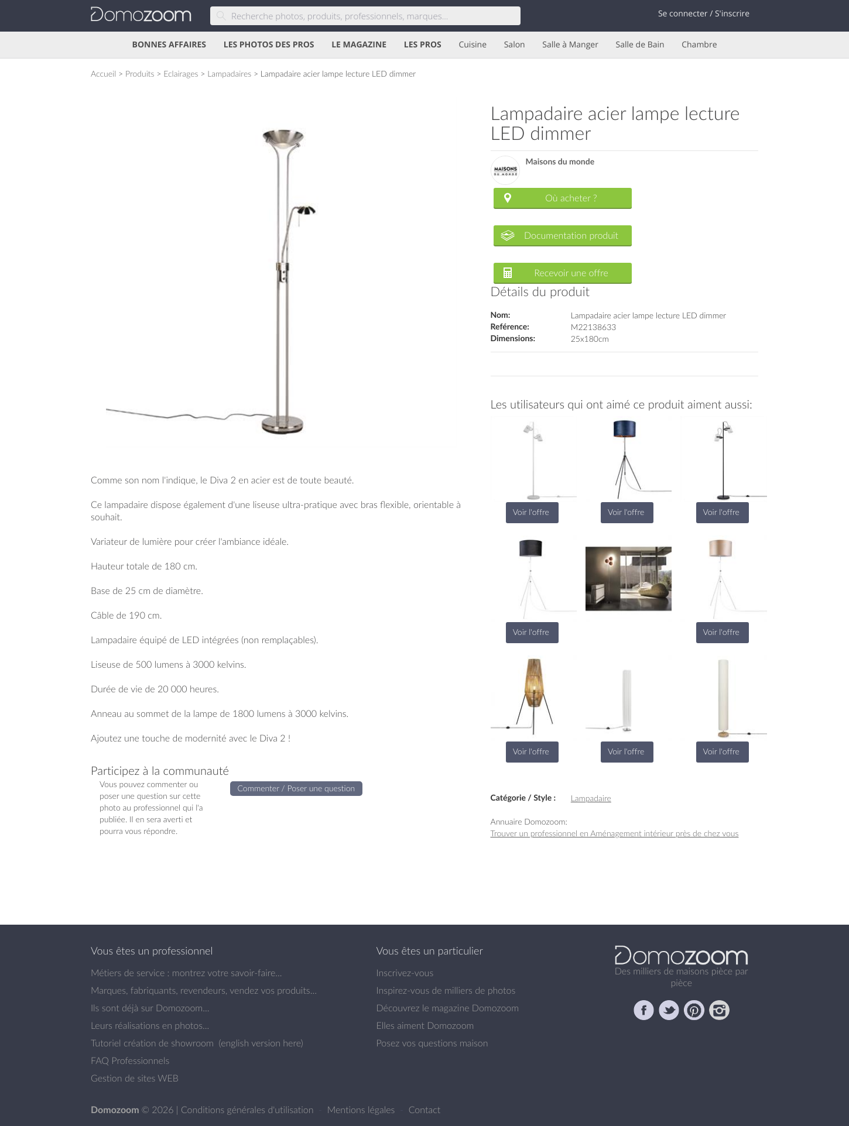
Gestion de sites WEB (135, 1078)
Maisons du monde (560, 161)
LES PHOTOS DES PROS (269, 44)
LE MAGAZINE (358, 44)
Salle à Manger (570, 44)
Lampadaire (591, 798)
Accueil (103, 73)
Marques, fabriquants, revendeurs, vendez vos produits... (204, 990)
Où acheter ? (571, 197)
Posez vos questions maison (432, 1042)
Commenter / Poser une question (296, 788)
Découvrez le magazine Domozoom (447, 1007)
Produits (140, 73)
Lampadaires (229, 73)
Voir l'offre (531, 511)
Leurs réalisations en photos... (150, 1025)
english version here (260, 1042)
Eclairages (180, 73)
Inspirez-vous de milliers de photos (446, 990)
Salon (514, 44)
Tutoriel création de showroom (152, 1042)
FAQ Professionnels (130, 1060)
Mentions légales (362, 1109)
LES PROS (422, 44)
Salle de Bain (640, 44)
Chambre (699, 44)
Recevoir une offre (571, 272)
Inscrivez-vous (405, 972)
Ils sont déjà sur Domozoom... (150, 1007)
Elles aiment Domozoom (425, 1025)
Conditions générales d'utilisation (248, 1109)
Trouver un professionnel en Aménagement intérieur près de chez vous (615, 833)
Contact (425, 1109)
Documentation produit (571, 235)
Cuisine (472, 44)
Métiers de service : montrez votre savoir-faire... (186, 972)
